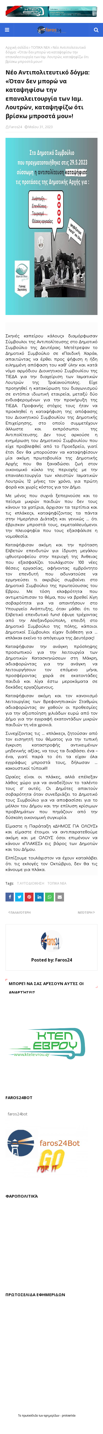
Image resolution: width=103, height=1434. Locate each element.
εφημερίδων (52, 1415)
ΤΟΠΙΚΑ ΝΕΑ (40, 47)
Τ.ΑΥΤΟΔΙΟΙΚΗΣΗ (30, 883)
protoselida (69, 1415)
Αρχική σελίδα (16, 47)
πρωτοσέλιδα (30, 1415)
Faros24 (15, 127)
